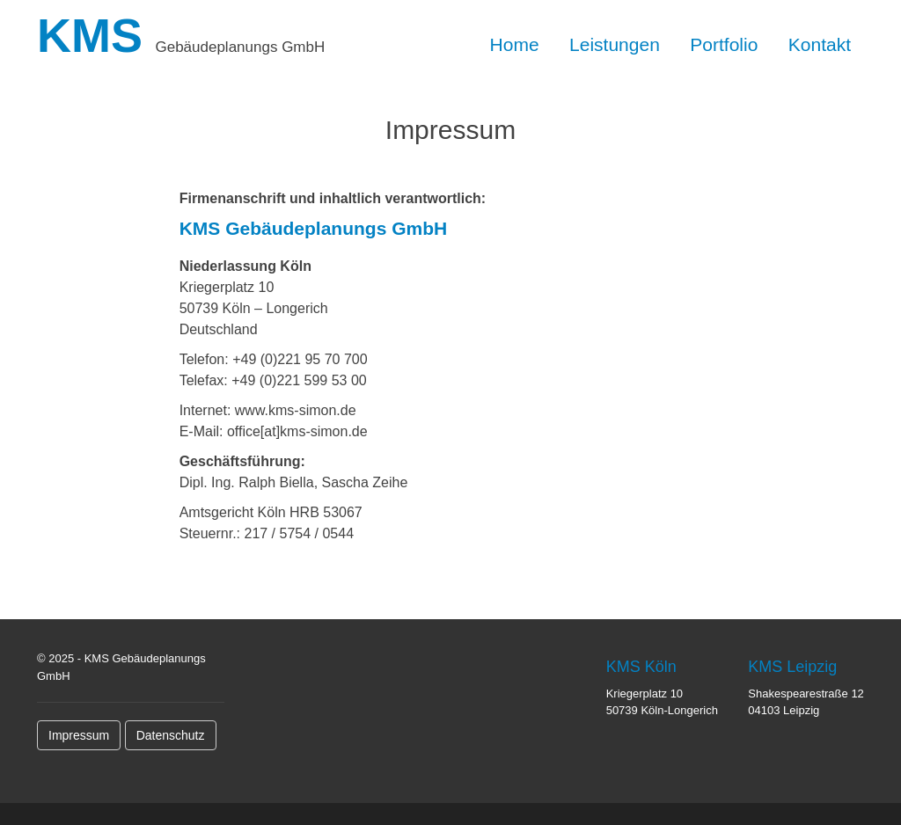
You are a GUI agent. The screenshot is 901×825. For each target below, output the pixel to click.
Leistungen (614, 44)
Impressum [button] (78, 735)
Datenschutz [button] (170, 735)
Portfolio (724, 44)
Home (514, 44)
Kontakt (819, 44)
